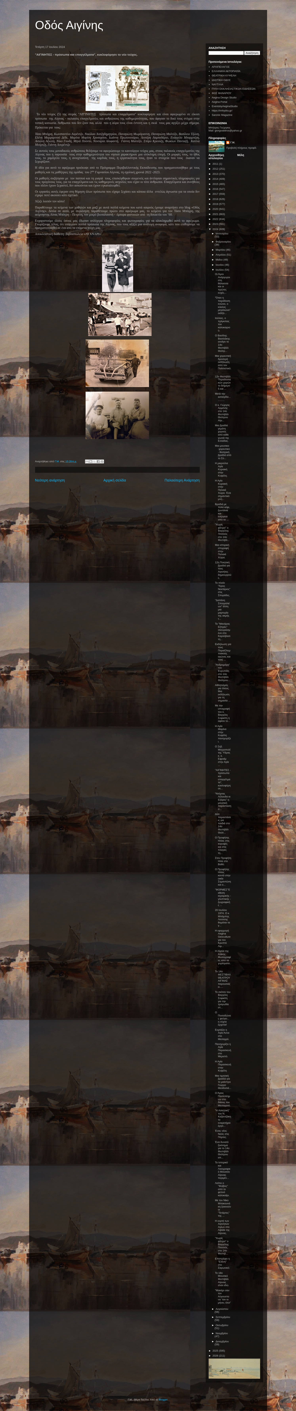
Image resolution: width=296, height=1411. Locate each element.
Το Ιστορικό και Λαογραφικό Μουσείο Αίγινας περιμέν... (222, 1170)
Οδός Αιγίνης (69, 25)
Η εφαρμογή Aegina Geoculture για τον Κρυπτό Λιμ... (223, 938)
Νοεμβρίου (222, 1333)
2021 (216, 214)
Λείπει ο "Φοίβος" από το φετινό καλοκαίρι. (222, 1189)
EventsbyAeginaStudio (225, 106)
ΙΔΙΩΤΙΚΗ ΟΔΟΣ (221, 80)
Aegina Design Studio (224, 97)
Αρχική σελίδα (114, 480)
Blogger (163, 1399)
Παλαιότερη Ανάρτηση (182, 480)
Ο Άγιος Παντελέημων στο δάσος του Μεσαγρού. (223, 1099)
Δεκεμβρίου (222, 1341)
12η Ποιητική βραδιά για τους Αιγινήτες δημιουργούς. (223, 570)
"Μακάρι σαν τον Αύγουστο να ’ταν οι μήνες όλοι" (223, 1296)
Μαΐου (219, 259)
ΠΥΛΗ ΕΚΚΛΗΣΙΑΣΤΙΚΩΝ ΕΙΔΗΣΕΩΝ (233, 88)
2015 (216, 184)
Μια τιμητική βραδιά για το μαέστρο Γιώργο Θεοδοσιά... (223, 1081)
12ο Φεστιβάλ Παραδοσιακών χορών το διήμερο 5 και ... (223, 382)
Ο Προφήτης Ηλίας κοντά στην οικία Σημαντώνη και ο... (223, 877)
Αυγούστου (222, 1308)
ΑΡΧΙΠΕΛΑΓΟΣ (221, 66)
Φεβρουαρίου (223, 241)
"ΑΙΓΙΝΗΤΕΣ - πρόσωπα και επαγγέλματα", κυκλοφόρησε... (223, 779)
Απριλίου (221, 254)
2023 (216, 224)
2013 (216, 173)
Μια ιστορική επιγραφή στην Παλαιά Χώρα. (222, 551)
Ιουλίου (220, 269)
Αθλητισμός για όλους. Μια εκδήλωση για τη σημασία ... (222, 693)
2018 (216, 199)
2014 (216, 178)
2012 (216, 168)
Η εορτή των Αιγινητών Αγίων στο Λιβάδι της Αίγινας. (222, 1227)
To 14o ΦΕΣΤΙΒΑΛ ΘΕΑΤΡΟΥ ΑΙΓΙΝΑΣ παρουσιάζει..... (223, 979)
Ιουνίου (220, 264)
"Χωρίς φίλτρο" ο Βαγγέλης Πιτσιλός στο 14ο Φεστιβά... (222, 532)
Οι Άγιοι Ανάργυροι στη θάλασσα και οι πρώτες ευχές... (222, 283)
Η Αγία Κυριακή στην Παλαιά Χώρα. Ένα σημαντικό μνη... (223, 490)
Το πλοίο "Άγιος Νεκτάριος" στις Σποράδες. (222, 589)
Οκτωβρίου (222, 1325)
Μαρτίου (221, 249)
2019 (216, 204)
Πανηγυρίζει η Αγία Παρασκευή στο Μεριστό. (223, 1050)
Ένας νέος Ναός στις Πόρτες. (222, 1133)
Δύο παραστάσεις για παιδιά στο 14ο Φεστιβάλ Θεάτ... (223, 823)
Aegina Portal (219, 101)
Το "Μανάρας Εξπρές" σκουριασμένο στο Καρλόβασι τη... (222, 631)
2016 (216, 188)
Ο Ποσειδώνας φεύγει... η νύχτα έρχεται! (223, 1018)
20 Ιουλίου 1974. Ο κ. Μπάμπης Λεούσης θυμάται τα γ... (222, 918)
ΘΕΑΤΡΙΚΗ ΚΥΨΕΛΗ (224, 75)
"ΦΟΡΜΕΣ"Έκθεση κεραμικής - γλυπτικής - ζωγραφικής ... (223, 897)
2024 (216, 229)
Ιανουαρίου (222, 233)
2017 (216, 193)
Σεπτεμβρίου (223, 1317)
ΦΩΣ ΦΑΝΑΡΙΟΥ (221, 93)
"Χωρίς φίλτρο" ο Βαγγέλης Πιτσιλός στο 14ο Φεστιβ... (222, 1246)
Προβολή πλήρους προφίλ (241, 147)
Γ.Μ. (232, 142)
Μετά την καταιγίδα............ (223, 396)
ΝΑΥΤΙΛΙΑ (217, 84)
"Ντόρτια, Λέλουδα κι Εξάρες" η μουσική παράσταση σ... (223, 801)
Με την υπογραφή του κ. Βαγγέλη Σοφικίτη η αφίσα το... (222, 713)
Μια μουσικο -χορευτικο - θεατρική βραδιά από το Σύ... (223, 452)
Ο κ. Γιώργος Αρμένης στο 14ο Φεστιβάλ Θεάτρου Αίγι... (222, 412)
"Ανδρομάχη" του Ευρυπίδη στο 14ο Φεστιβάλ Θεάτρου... (222, 672)
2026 (216, 1355)
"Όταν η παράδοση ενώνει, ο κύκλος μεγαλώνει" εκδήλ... (223, 305)
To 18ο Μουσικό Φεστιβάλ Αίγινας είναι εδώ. (222, 1279)
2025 (216, 1350)
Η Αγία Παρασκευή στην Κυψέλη (223, 1066)
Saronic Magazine (222, 114)
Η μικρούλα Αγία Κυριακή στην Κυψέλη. (221, 469)
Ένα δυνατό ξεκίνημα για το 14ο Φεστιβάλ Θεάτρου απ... (222, 1150)
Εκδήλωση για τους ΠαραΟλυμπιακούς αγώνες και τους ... (223, 652)
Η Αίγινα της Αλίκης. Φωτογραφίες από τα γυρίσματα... (223, 959)
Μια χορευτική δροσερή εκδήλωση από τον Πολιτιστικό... (223, 363)
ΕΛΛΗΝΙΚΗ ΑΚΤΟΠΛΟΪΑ (226, 71)
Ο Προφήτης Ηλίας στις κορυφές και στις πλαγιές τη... (222, 845)
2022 (216, 219)
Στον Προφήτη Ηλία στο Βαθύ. (223, 861)
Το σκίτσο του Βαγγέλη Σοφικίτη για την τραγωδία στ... (222, 999)
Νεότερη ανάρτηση (50, 480)
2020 (216, 208)
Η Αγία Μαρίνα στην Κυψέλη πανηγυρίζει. (223, 734)
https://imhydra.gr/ (222, 110)
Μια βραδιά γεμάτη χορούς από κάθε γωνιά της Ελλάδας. (222, 433)
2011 (216, 163)
